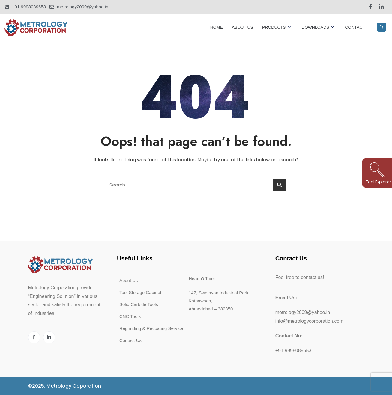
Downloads (318, 27)
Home (216, 27)
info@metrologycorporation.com (309, 321)
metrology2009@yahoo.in (302, 312)
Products (276, 27)
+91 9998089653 (293, 350)
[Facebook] (370, 6)
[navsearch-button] (381, 27)
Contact (355, 27)
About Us (242, 27)
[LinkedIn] (381, 6)
